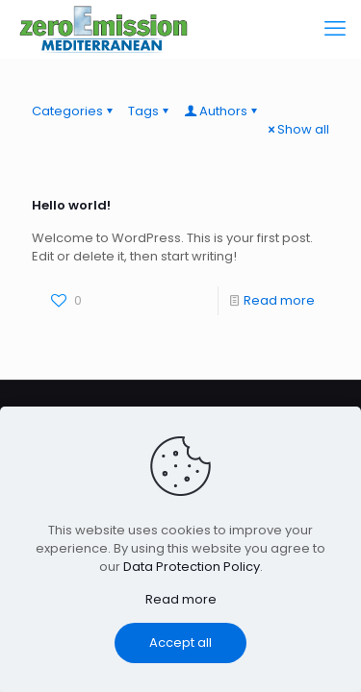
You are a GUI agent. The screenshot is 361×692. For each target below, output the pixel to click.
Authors (222, 111)
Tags (149, 111)
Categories (74, 111)
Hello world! (71, 205)
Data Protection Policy (191, 566)
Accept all (180, 642)
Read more (279, 300)
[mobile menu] (335, 28)
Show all (297, 129)
